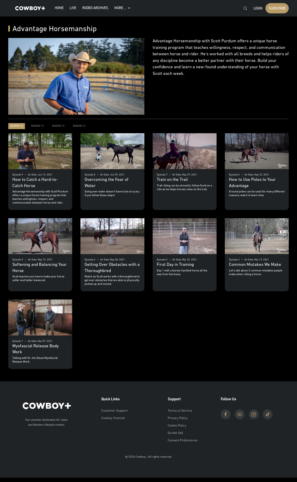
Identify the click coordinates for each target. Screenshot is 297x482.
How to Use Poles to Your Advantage (252, 183)
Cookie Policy (177, 425)
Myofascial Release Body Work (35, 349)
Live (73, 8)
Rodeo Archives (95, 8)
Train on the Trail (172, 180)
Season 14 (58, 126)
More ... (122, 8)
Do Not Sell (175, 433)
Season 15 (37, 126)
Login (257, 8)
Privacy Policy (178, 418)
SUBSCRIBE (277, 8)
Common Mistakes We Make (255, 265)
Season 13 (79, 126)
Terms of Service (180, 410)
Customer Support (114, 410)
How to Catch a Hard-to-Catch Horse (35, 183)
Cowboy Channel (113, 418)
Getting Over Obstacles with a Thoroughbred (112, 268)
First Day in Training (175, 265)
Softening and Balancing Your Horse (39, 268)
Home (59, 8)
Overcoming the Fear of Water (106, 183)
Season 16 (16, 126)
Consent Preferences (183, 440)
